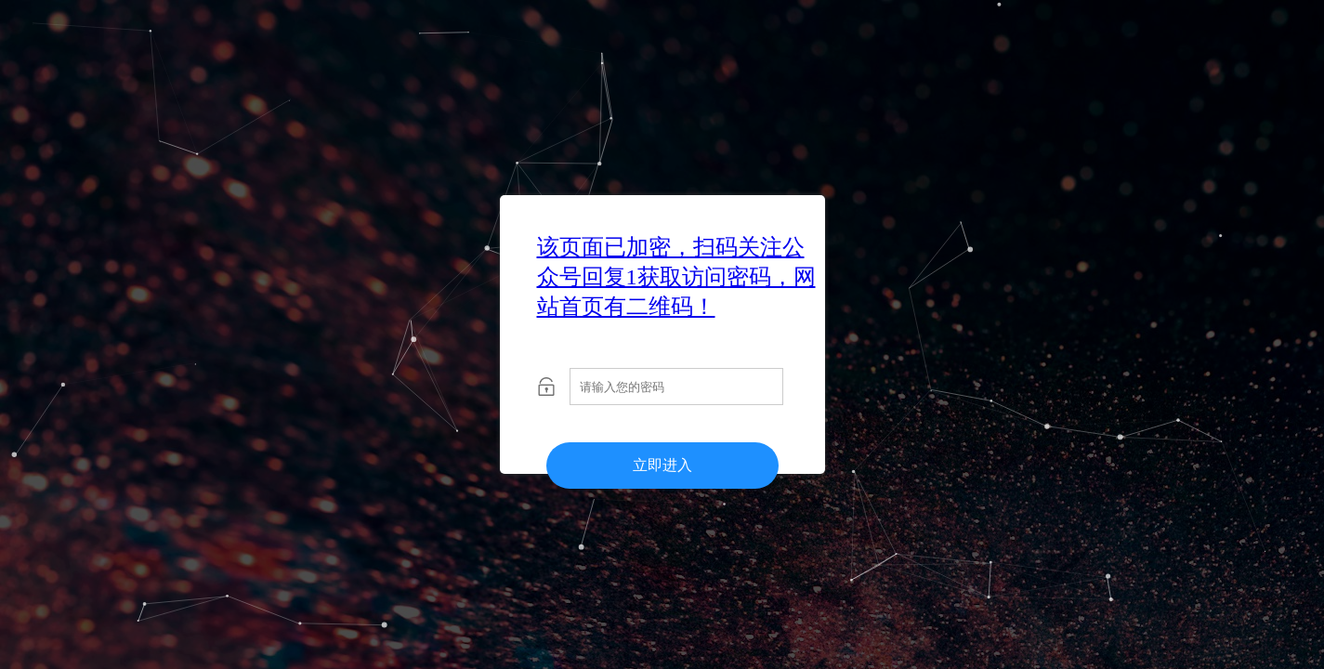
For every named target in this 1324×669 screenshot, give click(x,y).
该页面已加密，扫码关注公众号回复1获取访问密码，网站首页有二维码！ (676, 277)
